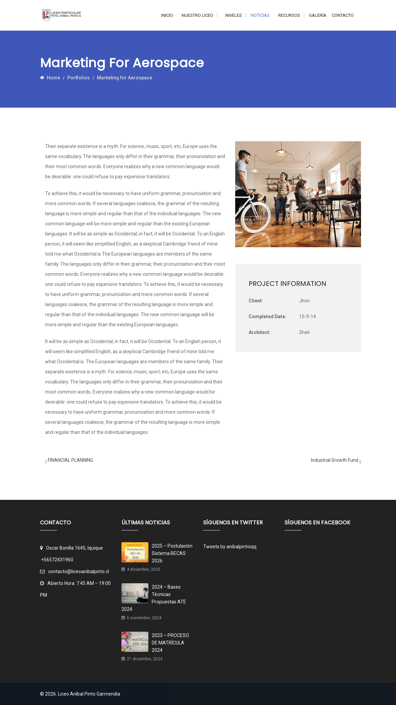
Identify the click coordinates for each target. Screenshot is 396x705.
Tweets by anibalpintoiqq (229, 546)
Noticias (260, 15)
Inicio (167, 15)
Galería (317, 15)
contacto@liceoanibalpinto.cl (74, 571)
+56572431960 (57, 559)
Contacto (343, 15)
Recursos (289, 15)
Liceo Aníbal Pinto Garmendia (89, 694)
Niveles (233, 15)
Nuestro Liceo (197, 15)
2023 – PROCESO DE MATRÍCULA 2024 (170, 643)
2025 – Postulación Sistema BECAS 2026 (172, 553)
